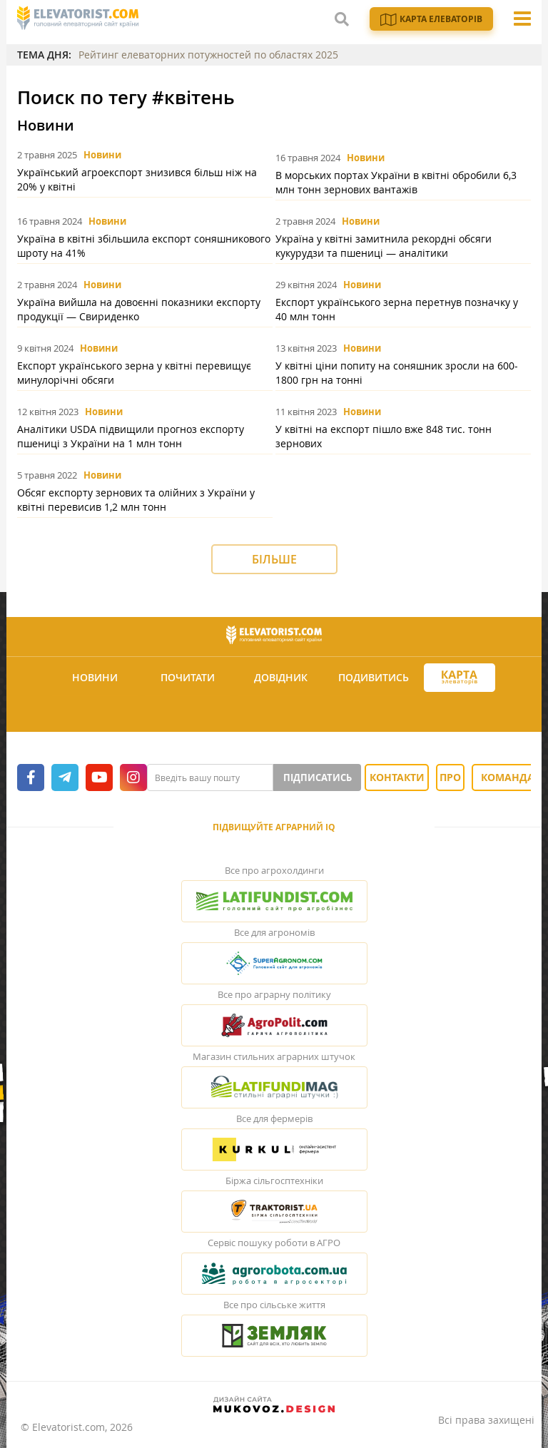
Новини (102, 154)
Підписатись (317, 777)
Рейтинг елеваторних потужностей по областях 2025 (208, 54)
